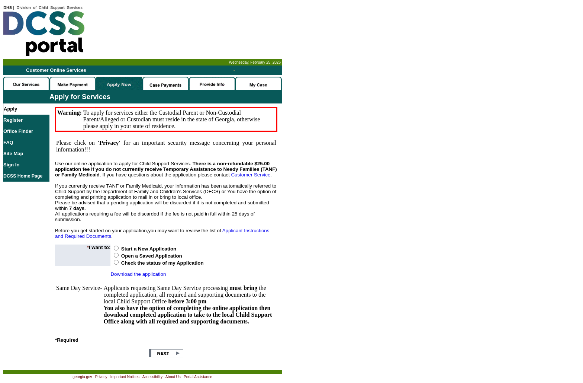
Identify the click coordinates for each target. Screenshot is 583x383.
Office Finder (18, 131)
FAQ (8, 142)
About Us (173, 377)
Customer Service (250, 175)
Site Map (13, 153)
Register (13, 120)
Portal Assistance (198, 377)
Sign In (11, 164)
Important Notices (124, 377)
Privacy (101, 377)
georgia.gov (82, 377)
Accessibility (152, 377)
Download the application (138, 274)
